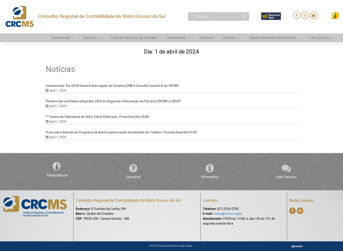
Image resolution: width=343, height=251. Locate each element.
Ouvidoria (133, 177)
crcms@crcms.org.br (228, 213)
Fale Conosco (286, 177)
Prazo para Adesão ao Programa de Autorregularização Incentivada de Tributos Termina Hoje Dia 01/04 (121, 132)
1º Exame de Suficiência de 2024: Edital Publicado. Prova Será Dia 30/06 (97, 117)
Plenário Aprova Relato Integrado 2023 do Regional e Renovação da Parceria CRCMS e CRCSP (113, 101)
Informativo (210, 177)
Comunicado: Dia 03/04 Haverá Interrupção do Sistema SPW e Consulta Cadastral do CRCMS (112, 85)
